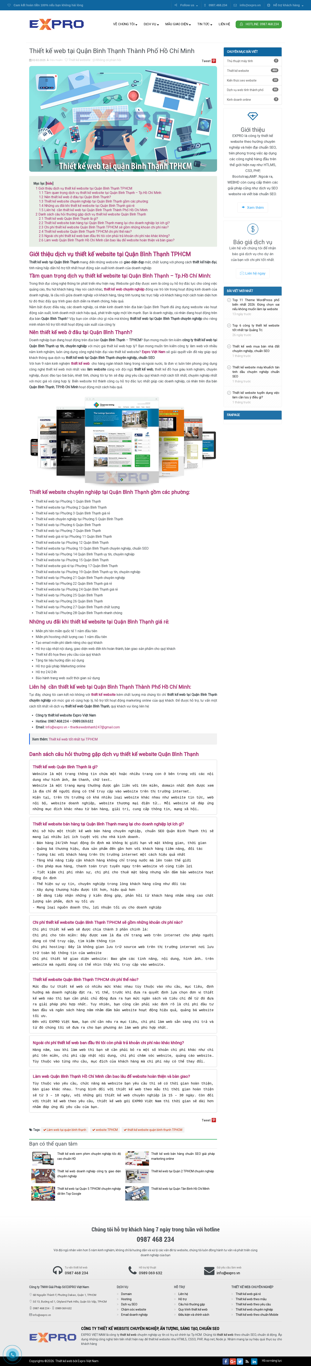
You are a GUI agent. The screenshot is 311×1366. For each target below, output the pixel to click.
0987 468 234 (76, 1273)
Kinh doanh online (252, 99)
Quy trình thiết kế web (193, 1309)
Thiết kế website (77, 60)
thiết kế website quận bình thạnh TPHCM (153, 1130)
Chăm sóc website (133, 1309)
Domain (126, 1294)
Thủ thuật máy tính (252, 61)
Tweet (206, 61)
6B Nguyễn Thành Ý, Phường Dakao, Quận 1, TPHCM (64, 1295)
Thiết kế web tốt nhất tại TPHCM (73, 739)
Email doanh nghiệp (134, 1314)
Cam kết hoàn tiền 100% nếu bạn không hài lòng (45, 5)
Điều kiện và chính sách (193, 1314)
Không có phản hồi (107, 60)
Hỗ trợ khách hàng (285, 5)
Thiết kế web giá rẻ (248, 1294)
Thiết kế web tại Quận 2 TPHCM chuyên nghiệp (182, 1171)
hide (49, 183)
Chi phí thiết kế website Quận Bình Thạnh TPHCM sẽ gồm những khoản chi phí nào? (104, 227)
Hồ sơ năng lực (272, 1360)
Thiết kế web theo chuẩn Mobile (257, 1314)
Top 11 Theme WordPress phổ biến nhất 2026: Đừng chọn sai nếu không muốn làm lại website (255, 304)
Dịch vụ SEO (129, 1304)
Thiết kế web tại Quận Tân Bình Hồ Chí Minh (180, 1188)
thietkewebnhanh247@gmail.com (95, 727)
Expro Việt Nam (88, 1361)
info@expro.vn (247, 5)
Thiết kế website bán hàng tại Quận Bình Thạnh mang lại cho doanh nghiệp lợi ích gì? (104, 223)
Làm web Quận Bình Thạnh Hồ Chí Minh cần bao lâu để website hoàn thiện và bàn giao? (107, 240)
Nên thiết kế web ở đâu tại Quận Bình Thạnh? (75, 197)
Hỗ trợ (182, 1299)
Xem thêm (252, 207)
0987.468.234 (215, 5)
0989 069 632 (150, 1273)
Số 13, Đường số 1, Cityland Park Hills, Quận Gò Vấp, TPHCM (70, 1301)
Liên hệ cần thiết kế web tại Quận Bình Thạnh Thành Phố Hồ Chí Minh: (93, 210)
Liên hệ (224, 24)
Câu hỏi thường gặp (191, 1304)
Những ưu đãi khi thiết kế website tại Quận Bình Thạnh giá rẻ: (87, 206)
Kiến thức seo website (252, 80)
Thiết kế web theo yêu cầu (253, 1304)
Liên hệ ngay (252, 273)
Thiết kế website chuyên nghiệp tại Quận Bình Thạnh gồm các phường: (94, 201)
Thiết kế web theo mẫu (251, 1299)
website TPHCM (105, 1130)
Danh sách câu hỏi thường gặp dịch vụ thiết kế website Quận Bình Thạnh (91, 214)
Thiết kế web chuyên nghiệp (254, 1309)
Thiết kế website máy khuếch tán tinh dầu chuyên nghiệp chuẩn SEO (255, 371)
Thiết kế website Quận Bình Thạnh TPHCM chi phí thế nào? (85, 232)
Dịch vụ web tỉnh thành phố (252, 90)
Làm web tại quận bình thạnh (64, 1130)
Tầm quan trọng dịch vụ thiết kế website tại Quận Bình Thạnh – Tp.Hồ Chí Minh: (100, 193)
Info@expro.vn (56, 727)
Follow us (186, 5)
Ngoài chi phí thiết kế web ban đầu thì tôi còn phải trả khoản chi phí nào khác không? (104, 236)
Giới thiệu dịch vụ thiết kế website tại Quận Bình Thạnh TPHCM (84, 188)
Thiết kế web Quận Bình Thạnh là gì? (68, 219)
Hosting (126, 1299)
